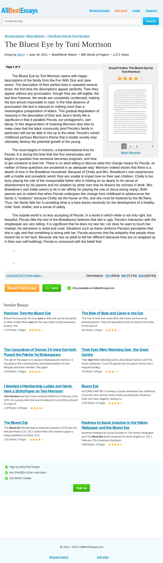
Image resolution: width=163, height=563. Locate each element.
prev (109, 146)
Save (52, 288)
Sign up (81, 488)
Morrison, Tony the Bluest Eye (27, 313)
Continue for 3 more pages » (24, 275)
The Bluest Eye (16, 422)
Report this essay (130, 152)
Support (151, 11)
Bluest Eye (90, 386)
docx (142, 275)
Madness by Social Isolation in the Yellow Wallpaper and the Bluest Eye (115, 425)
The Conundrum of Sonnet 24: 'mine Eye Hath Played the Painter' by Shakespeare (40, 352)
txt (107, 275)
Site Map (103, 557)
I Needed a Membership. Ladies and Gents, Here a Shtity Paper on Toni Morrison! (38, 388)
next (153, 146)
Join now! (121, 11)
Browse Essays (99, 11)
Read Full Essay (22, 288)
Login (136, 11)
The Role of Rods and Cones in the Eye (112, 313)
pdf (123, 275)
